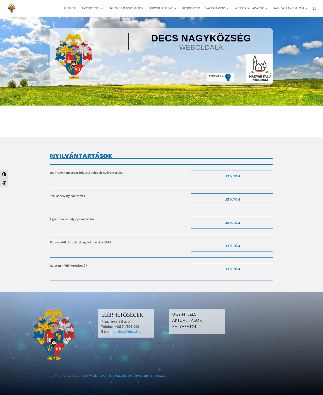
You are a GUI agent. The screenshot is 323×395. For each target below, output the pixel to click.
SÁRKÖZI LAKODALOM (288, 8)
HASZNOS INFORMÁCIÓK (126, 8)
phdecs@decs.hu (127, 331)
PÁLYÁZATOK (184, 326)
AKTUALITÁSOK (187, 320)
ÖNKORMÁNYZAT (161, 8)
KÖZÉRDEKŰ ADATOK (249, 8)
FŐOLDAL (70, 8)
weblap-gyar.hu (100, 376)
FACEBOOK (158, 376)
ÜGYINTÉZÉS (90, 8)
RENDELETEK (191, 8)
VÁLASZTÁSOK (215, 8)
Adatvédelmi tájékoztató (131, 376)
